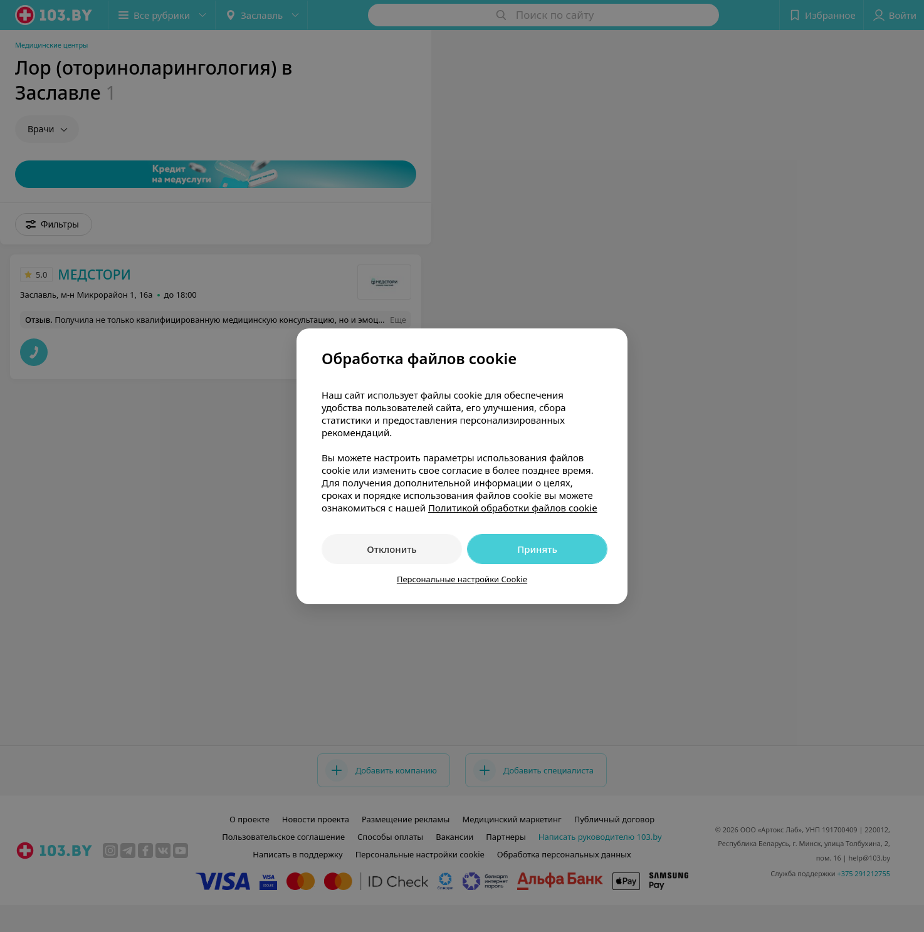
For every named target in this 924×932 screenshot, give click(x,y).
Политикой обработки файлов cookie (512, 507)
